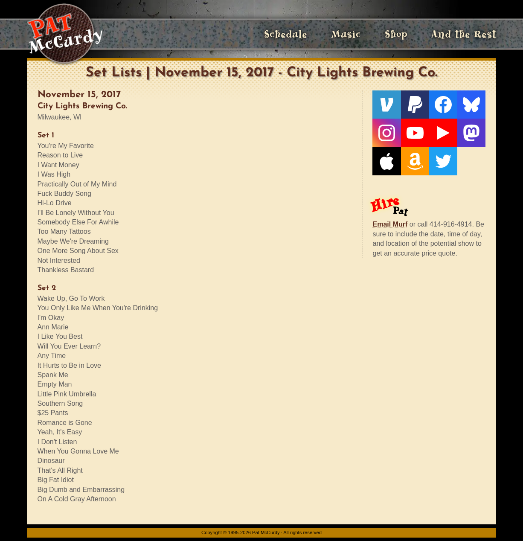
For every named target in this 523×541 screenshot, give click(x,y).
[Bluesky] (471, 104)
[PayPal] (415, 104)
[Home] (64, 34)
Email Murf (389, 224)
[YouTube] (415, 133)
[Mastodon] (471, 133)
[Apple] (386, 161)
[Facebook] (443, 104)
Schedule (285, 34)
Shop (396, 34)
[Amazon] (415, 161)
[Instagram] (386, 133)
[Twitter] (443, 161)
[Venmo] (386, 104)
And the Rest (463, 34)
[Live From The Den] (443, 133)
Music (346, 34)
